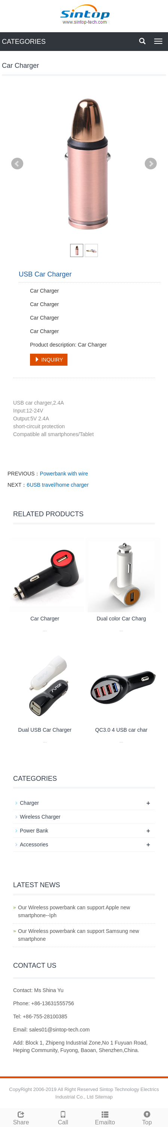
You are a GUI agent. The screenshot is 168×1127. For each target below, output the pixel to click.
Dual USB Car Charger (44, 730)
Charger (29, 803)
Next (151, 164)
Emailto (105, 1117)
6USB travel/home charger (57, 485)
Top (147, 1117)
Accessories (34, 844)
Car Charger (44, 619)
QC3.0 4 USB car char (121, 730)
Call (63, 1117)
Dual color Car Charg (121, 619)
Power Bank (34, 831)
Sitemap (104, 1097)
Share (21, 1117)
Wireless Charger (40, 817)
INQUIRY (48, 360)
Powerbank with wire (64, 474)
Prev (17, 164)
